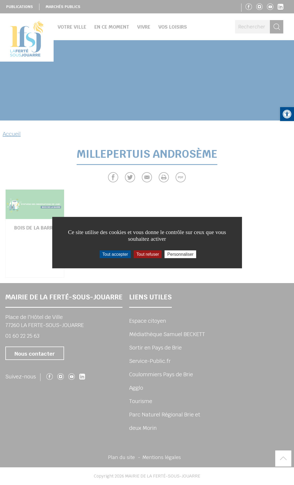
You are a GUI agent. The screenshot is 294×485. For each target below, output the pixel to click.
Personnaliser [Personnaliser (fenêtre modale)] (180, 254)
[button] (287, 114)
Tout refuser (147, 254)
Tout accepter (115, 254)
